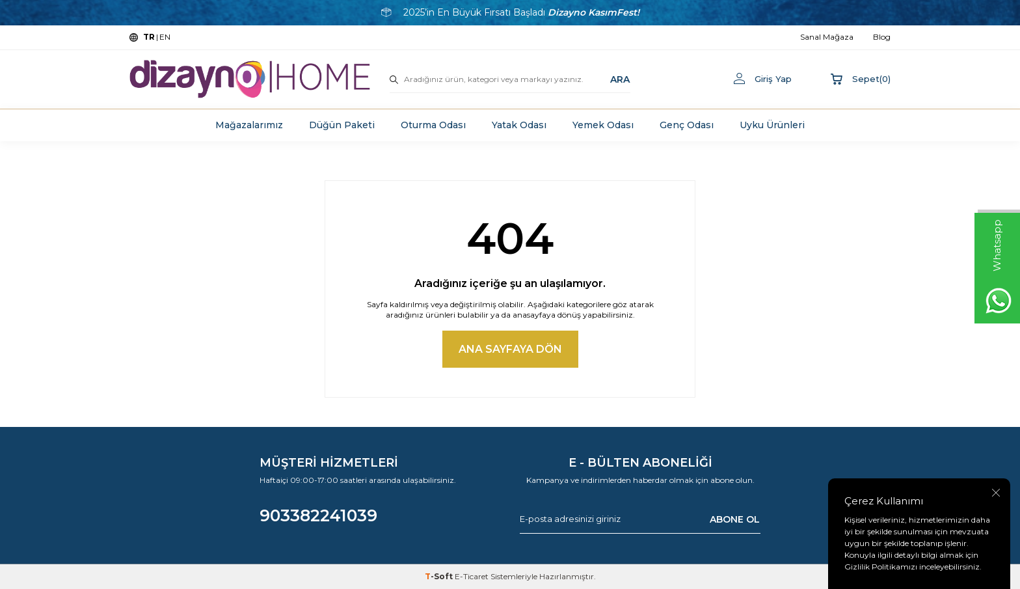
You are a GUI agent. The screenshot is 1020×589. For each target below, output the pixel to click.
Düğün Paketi (342, 125)
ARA (620, 79)
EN (164, 37)
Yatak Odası (519, 125)
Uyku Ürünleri (772, 125)
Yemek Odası (603, 125)
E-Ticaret (472, 576)
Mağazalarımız (249, 125)
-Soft (440, 576)
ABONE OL (735, 519)
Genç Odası (687, 125)
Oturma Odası (433, 125)
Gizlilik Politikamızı (880, 566)
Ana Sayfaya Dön (510, 349)
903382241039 (318, 515)
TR (149, 37)
